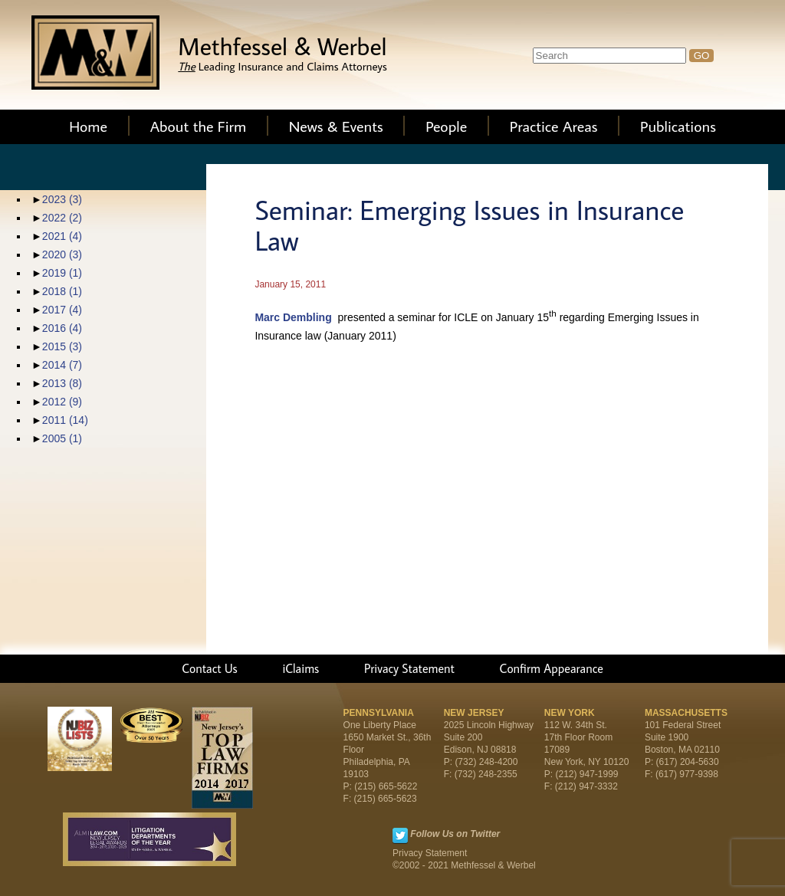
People (446, 126)
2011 (65, 420)
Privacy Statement (409, 668)
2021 (62, 236)
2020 (62, 254)
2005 (62, 438)
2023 (62, 199)
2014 (62, 365)
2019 (62, 273)
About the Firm (198, 126)
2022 (62, 218)
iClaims (300, 668)
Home (88, 126)
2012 (62, 401)
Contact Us (210, 668)
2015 (62, 346)
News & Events (336, 126)
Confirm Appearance (551, 668)
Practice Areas (554, 126)
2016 (62, 328)
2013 (62, 383)
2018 (62, 291)
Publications (678, 126)
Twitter (400, 835)
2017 (62, 310)
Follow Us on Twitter (455, 834)
